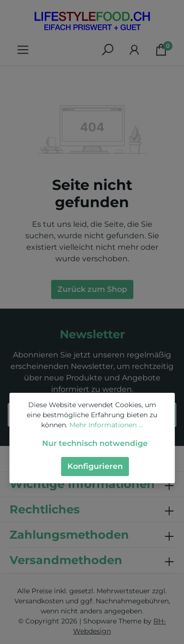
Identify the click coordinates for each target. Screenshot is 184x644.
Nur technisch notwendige (95, 443)
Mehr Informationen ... (106, 425)
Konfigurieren (95, 466)
